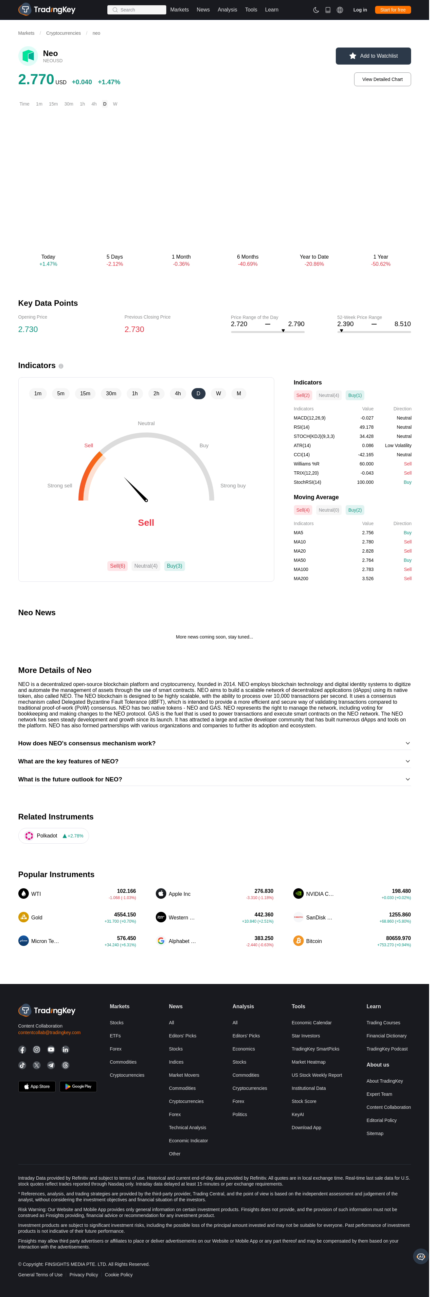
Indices (176, 1062)
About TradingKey (385, 1081)
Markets (26, 33)
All (171, 1022)
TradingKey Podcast (387, 1048)
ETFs (115, 1035)
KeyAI (298, 1114)
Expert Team (379, 1094)
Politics (239, 1114)
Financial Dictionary (387, 1035)
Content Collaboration (389, 1107)
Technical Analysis (187, 1127)
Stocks (117, 1022)
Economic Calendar (312, 1022)
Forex (116, 1048)
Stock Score (304, 1101)
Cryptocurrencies (63, 33)
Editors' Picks (182, 1035)
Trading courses (383, 1022)
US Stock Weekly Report (317, 1075)
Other (174, 1153)
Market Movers (184, 1075)
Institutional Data (309, 1088)
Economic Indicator (188, 1140)
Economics (243, 1048)
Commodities (123, 1062)
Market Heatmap (308, 1062)
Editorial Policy (382, 1120)
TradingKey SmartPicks (315, 1048)
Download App (306, 1127)
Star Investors (306, 1035)
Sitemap (375, 1133)
